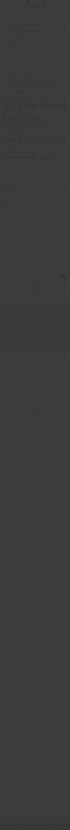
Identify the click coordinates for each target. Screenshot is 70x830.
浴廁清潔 (9, 482)
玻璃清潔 (9, 477)
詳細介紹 (20, 176)
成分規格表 (35, 176)
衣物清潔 (9, 463)
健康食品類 (35, 514)
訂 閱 (63, 808)
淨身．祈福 (10, 500)
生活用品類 (35, 510)
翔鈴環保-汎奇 (18, 120)
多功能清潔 (10, 491)
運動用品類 (35, 524)
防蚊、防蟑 (10, 496)
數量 (7, 136)
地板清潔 (9, 486)
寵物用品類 (35, 519)
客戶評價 (50, 176)
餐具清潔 (9, 472)
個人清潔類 (35, 505)
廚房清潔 (9, 468)
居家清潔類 (35, 458)
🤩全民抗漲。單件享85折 (22, 131)
